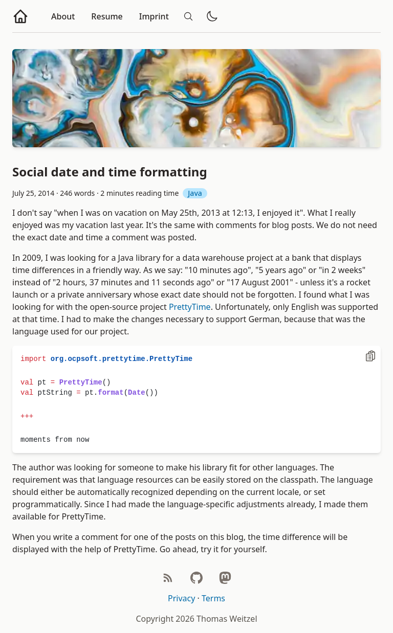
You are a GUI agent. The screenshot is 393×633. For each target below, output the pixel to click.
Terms (213, 598)
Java (195, 193)
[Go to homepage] (20, 16)
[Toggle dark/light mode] (212, 16)
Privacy (181, 598)
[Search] (188, 16)
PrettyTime (190, 306)
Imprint (154, 16)
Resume (106, 16)
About (63, 16)
